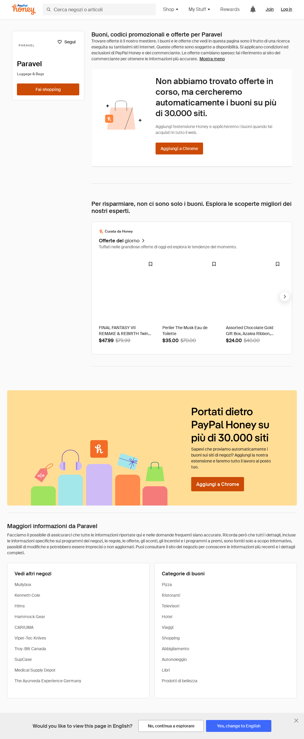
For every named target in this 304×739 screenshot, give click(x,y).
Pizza (167, 584)
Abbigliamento (175, 648)
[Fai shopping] (48, 89)
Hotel (167, 616)
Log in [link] (286, 9)
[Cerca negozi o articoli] (99, 9)
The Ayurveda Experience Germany (48, 680)
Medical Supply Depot (35, 670)
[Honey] (24, 9)
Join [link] (270, 9)
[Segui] (66, 42)
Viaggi (167, 627)
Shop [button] (171, 9)
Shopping (171, 638)
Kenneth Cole (27, 595)
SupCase (23, 659)
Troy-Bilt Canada (30, 648)
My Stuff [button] (200, 9)
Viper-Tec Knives (30, 638)
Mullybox (23, 584)
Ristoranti (171, 595)
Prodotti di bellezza (179, 680)
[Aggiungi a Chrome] (179, 148)
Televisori (170, 606)
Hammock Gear (30, 616)
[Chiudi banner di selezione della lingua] (296, 720)
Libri (166, 670)
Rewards (230, 9)
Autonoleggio (174, 659)
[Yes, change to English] (238, 726)
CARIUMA (24, 627)
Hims (20, 606)
